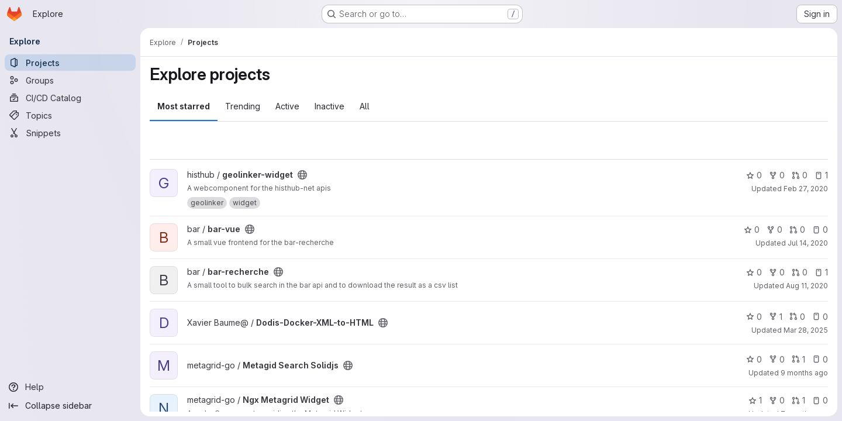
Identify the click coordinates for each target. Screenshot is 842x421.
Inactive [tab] (329, 106)
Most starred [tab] (183, 106)
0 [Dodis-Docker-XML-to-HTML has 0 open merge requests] (797, 317)
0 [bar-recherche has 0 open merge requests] (800, 272)
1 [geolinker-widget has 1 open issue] (821, 175)
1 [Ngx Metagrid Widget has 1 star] (755, 400)
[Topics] (70, 115)
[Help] (70, 387)
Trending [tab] (242, 106)
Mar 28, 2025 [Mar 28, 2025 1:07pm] (806, 330)
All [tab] (365, 106)
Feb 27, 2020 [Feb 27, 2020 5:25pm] (806, 188)
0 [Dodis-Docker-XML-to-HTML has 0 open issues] (820, 317)
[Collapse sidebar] (70, 406)
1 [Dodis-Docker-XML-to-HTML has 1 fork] (775, 317)
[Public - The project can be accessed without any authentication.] (302, 175)
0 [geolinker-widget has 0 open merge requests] (800, 175)
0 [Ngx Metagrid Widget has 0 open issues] (820, 400)
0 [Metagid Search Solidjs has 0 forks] (777, 359)
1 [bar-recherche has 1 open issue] (821, 272)
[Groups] (70, 80)
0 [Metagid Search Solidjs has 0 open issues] (820, 359)
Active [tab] (287, 106)
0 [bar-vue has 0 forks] (774, 229)
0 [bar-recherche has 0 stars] (754, 272)
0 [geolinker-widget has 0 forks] (777, 175)
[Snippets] (70, 133)
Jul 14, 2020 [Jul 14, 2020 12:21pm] (808, 243)
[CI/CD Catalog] (70, 97)
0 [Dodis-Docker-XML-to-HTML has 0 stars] (754, 317)
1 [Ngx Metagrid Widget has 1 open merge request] (798, 400)
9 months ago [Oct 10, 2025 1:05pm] (804, 372)
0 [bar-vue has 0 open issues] (820, 229)
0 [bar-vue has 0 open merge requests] (797, 229)
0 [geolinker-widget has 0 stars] (754, 175)
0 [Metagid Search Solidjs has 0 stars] (754, 359)
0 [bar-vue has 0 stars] (752, 229)
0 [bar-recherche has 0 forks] (777, 272)
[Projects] (70, 62)
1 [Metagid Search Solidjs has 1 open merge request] (798, 359)
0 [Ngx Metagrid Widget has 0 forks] (777, 400)
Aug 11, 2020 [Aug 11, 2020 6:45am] (807, 285)
